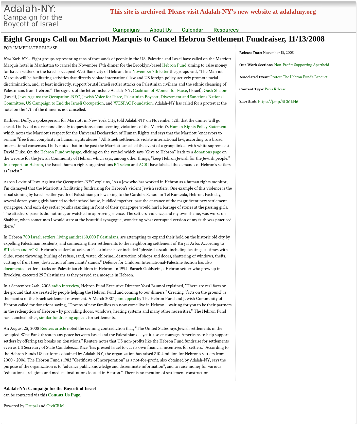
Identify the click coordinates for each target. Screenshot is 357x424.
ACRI (144, 165)
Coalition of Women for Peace (160, 90)
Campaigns (126, 29)
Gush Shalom (215, 90)
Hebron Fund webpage (60, 152)
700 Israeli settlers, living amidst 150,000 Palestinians (70, 237)
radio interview (65, 286)
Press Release (275, 89)
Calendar (192, 29)
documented (15, 269)
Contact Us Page (64, 394)
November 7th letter (150, 71)
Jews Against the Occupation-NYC (49, 97)
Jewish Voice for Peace (102, 97)
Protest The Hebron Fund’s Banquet (298, 77)
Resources (226, 29)
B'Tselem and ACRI (21, 250)
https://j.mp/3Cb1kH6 (278, 102)
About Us (161, 29)
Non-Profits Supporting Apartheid (301, 65)
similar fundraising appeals (63, 317)
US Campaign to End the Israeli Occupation (65, 103)
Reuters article (53, 328)
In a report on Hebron (23, 165)
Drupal (31, 406)
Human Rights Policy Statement (198, 127)
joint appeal (125, 298)
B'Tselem (122, 165)
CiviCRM (55, 406)
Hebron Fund (174, 65)
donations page (207, 152)
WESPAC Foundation (133, 103)
